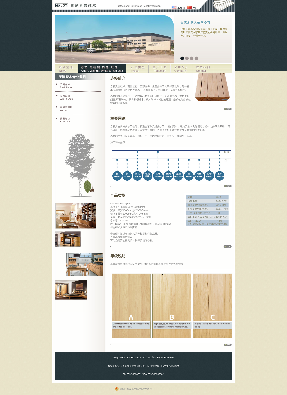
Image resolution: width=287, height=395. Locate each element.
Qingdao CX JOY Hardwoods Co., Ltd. (132, 357)
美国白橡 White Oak (66, 97)
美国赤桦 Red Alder (66, 86)
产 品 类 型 (138, 68)
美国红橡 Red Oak (65, 120)
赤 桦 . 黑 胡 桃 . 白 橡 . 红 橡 (102, 68)
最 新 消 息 (66, 68)
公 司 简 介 (181, 68)
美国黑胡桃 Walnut (66, 109)
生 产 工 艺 (159, 68)
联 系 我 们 (203, 68)
